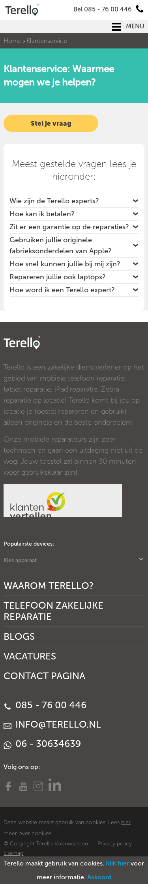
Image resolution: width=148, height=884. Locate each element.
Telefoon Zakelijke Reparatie (53, 611)
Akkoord (99, 877)
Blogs (19, 636)
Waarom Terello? (49, 585)
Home (13, 41)
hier (126, 822)
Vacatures (30, 656)
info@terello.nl (52, 724)
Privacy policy (114, 843)
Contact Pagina (44, 676)
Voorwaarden (71, 843)
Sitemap (13, 853)
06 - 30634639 (42, 743)
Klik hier (117, 863)
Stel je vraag (51, 123)
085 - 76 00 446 (45, 705)
